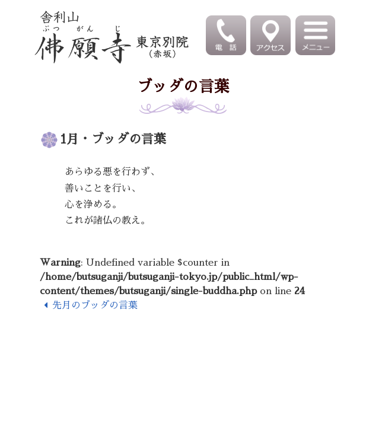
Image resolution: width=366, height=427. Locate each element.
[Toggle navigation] (316, 35)
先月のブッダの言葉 (89, 305)
